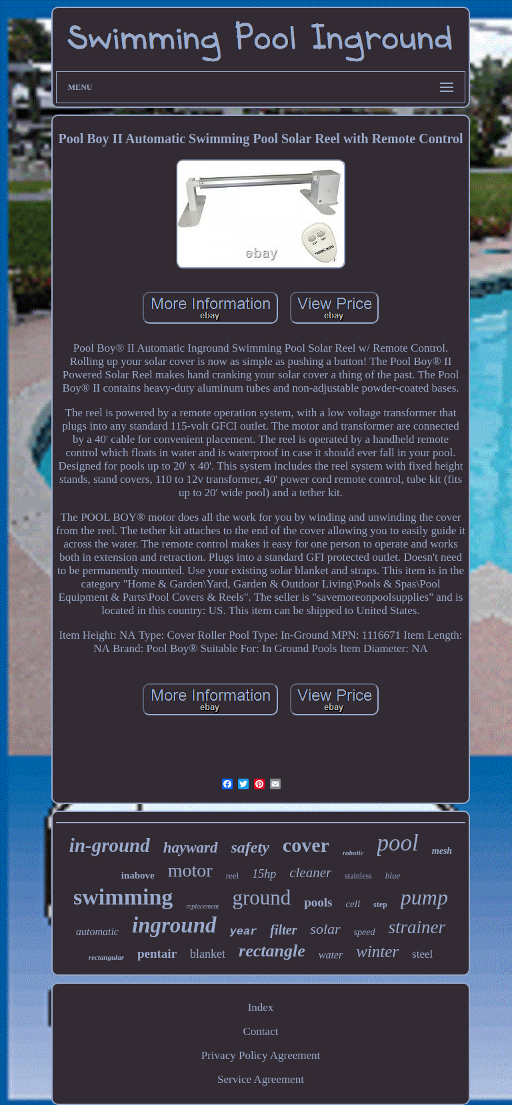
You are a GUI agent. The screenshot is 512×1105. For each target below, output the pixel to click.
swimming (123, 897)
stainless (358, 876)
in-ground (109, 845)
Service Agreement (260, 1079)
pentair (157, 953)
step (380, 904)
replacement (202, 906)
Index (261, 1007)
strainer (417, 927)
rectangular (106, 957)
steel (422, 954)
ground (261, 897)
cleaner (310, 873)
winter (377, 951)
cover (306, 845)
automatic (97, 931)
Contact (261, 1031)
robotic (353, 853)
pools (318, 902)
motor (190, 870)
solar (325, 929)
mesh (442, 851)
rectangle (272, 950)
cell (352, 904)
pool (398, 843)
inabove (138, 875)
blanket (207, 953)
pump (424, 897)
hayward (190, 847)
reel (232, 876)
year (243, 931)
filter (283, 929)
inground (174, 925)
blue (392, 876)
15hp (264, 874)
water (331, 954)
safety (250, 847)
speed (364, 932)
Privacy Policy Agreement (260, 1055)
